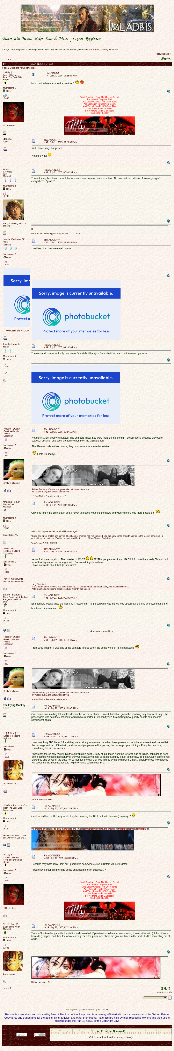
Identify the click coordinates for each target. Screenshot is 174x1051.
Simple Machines (125, 1027)
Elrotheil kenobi (11, 344)
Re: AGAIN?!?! (52, 139)
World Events (70, 49)
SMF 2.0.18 (93, 1027)
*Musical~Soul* (11, 501)
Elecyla (96, 49)
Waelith (104, 49)
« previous (160, 54)
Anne (6, 169)
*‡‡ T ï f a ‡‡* (11, 733)
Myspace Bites (45, 800)
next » (168, 54)
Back (111, 1042)
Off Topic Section (54, 49)
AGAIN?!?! (115, 49)
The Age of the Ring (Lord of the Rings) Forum (23, 49)
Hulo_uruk (9, 548)
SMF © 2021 (108, 1027)
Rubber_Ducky (11, 428)
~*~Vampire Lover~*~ (15, 805)
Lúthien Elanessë (12, 594)
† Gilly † (7, 72)
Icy (90, 49)
